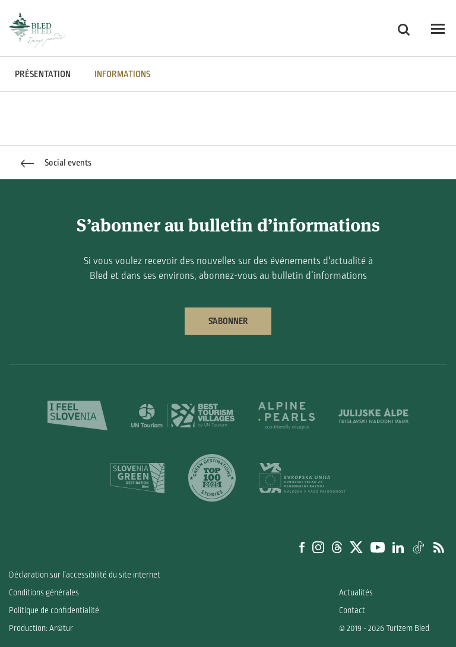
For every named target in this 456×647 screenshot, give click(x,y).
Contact (352, 610)
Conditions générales (44, 592)
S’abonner (228, 321)
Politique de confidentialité (54, 610)
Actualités (356, 592)
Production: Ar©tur (41, 628)
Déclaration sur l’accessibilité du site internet (84, 574)
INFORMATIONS (122, 74)
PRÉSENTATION (43, 74)
